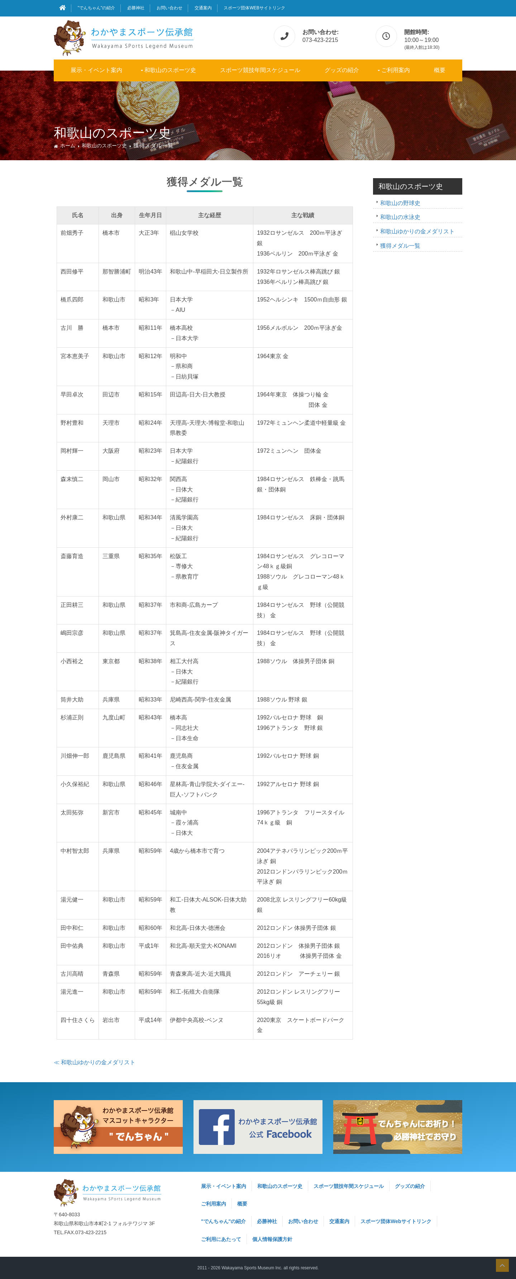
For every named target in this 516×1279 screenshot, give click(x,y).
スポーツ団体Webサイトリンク (254, 7)
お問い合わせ (169, 7)
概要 (439, 70)
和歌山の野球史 (400, 203)
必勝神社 (135, 7)
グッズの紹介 (342, 70)
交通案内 (203, 7)
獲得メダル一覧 (400, 246)
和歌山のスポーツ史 (170, 70)
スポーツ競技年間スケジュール (260, 70)
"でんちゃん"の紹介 (96, 7)
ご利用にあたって (221, 1239)
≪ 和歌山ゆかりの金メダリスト (94, 1062)
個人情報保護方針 (272, 1239)
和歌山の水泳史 (400, 217)
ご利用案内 (395, 70)
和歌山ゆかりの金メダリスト (417, 231)
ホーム (67, 145)
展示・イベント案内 (96, 70)
